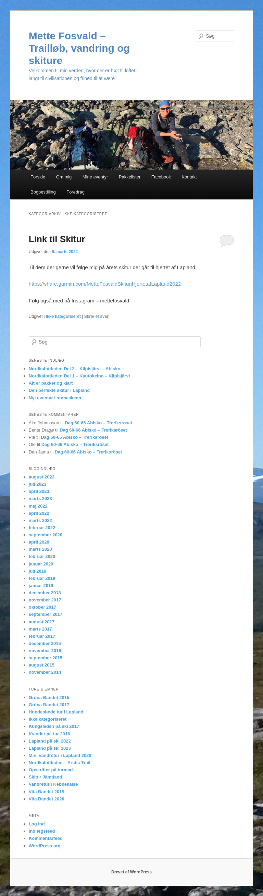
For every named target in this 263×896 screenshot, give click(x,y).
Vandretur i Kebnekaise (53, 784)
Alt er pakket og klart (51, 383)
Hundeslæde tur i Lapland (56, 711)
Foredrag (75, 192)
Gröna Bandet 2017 (49, 704)
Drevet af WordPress (131, 872)
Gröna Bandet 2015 (49, 697)
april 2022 (39, 513)
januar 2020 (41, 564)
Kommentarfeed (46, 838)
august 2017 (41, 621)
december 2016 (45, 643)
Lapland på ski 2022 (50, 741)
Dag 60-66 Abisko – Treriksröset (98, 422)
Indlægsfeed (42, 831)
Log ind (37, 823)
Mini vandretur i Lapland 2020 (60, 755)
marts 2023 (40, 498)
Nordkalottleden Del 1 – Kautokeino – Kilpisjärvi (79, 375)
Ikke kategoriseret (63, 316)
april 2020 (39, 542)
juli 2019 (37, 571)
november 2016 (45, 650)
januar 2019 (41, 585)
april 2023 (39, 491)
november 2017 (45, 599)
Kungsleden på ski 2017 (54, 726)
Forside (37, 176)
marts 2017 (40, 629)
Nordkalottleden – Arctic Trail (59, 762)
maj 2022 (38, 506)
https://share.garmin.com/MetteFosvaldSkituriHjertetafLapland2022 (105, 284)
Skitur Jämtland (45, 777)
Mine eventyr (95, 176)
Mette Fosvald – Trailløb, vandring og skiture (79, 48)
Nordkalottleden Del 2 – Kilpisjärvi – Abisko (75, 368)
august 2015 (41, 665)
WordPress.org (45, 845)
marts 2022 (40, 520)
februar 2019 (42, 578)
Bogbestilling (43, 192)
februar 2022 (42, 527)
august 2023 (41, 477)
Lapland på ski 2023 (50, 748)
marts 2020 (40, 549)
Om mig (64, 176)
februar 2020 (42, 556)
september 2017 (45, 614)
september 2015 (45, 657)
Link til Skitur (57, 239)
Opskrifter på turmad (51, 769)
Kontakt (189, 176)
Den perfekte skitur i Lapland (59, 390)
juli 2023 (37, 484)
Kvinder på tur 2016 (49, 733)
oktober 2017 (42, 607)
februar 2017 (42, 636)
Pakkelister (130, 176)
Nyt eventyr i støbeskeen (55, 397)
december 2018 (45, 592)
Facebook (161, 176)
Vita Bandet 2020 (46, 798)
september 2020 (45, 534)
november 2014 (45, 672)
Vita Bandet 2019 (46, 791)
